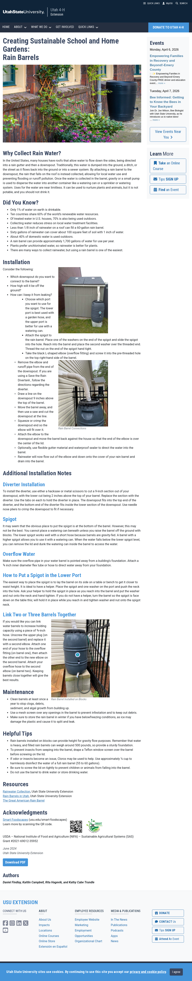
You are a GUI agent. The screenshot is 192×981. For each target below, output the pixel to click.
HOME (6, 27)
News (114, 941)
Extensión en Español (53, 946)
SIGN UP (164, 930)
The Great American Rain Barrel (24, 800)
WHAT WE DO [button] (41, 27)
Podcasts (117, 930)
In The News (119, 919)
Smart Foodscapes (15, 819)
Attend (166, 939)
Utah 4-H (58, 9)
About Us (45, 919)
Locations (45, 930)
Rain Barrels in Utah (16, 796)
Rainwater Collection (16, 791)
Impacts (44, 925)
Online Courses (49, 936)
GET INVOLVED (65, 27)
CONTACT (165, 921)
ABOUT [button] (20, 27)
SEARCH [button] (182, 3)
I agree (176, 972)
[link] (168, 166)
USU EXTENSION (20, 902)
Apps (114, 936)
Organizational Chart (88, 941)
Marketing (81, 925)
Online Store (47, 941)
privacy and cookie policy (148, 972)
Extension (57, 14)
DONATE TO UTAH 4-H (168, 27)
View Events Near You (168, 134)
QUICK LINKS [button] (151, 3)
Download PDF (15, 862)
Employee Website (87, 919)
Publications (119, 925)
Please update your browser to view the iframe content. (168, 87)
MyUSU (168, 3)
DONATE (162, 913)
